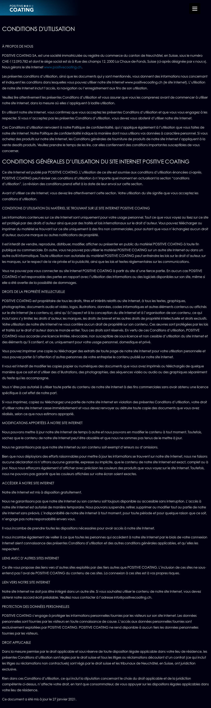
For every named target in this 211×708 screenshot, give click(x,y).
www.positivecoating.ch (63, 67)
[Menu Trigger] (194, 8)
